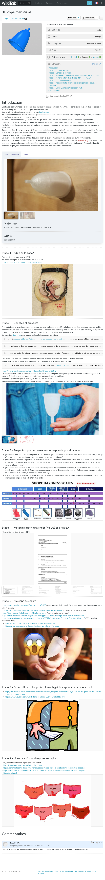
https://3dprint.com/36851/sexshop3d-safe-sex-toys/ (24, 613)
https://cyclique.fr (10, 773)
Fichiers (26, 154)
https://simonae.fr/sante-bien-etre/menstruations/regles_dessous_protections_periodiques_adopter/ (44, 768)
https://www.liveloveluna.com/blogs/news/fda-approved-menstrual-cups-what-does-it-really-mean (43, 615)
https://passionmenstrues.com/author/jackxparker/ (23, 765)
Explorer (38, 3)
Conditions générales (45, 871)
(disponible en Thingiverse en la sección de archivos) (40, 339)
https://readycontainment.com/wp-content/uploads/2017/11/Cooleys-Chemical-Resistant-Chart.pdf (43, 618)
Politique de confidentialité (64, 871)
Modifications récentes (83, 871)
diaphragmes (44, 112)
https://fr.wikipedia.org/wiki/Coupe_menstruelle (22, 262)
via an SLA (16, 335)
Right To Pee (63, 365)
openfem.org (83, 140)
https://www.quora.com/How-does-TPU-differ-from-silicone (30, 623)
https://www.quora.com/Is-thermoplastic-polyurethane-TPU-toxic (32, 626)
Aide (94, 871)
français (96, 3)
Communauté (62, 3)
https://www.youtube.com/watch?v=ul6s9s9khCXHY (23, 605)
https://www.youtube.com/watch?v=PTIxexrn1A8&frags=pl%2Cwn (29, 371)
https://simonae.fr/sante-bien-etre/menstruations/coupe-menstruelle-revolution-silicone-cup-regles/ (44, 770)
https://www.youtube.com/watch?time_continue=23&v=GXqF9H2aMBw (35, 697)
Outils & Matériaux (12, 154)
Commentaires (18, 19)
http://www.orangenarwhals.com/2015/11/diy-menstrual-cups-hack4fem (32, 610)
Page (6, 19)
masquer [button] (95, 64)
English (74, 57)
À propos (41, 874)
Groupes (49, 3)
